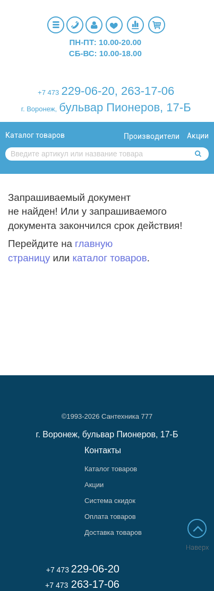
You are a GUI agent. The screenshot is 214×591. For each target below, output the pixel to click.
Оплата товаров (110, 517)
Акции (198, 135)
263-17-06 (147, 91)
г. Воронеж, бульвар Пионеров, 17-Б (107, 434)
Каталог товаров (35, 135)
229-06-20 (87, 91)
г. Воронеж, (39, 109)
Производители (151, 136)
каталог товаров (109, 257)
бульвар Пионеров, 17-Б (125, 107)
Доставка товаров (113, 532)
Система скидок (109, 501)
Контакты (102, 450)
